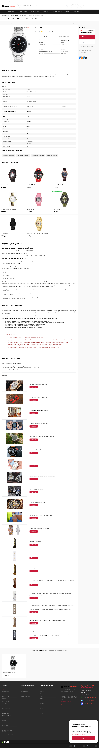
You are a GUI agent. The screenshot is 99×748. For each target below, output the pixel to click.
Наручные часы (5, 688)
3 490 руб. (39, 188)
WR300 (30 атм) (64, 51)
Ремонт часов (43, 710)
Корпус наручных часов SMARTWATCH (7, 731)
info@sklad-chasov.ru (86, 691)
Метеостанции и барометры (8, 705)
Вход (88, 1)
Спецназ (63, 39)
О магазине (4, 1)
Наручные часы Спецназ (38, 155)
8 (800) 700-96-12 (27, 5)
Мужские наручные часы (8, 155)
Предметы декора (5, 701)
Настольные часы (5, 696)
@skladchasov (91, 700)
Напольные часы (5, 691)
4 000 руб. (39, 236)
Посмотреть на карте (66, 701)
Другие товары (65, 106)
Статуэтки (4, 720)
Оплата (20, 1)
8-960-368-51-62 (92, 697)
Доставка (15, 1)
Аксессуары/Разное (6, 708)
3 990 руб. (65, 212)
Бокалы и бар (4, 703)
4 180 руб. (13, 188)
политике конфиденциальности (79, 734)
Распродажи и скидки (25, 693)
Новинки (22, 688)
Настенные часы (5, 693)
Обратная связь (7, 746)
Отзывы (46, 1)
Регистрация (93, 1)
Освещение (4, 698)
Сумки (3, 727)
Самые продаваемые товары (58, 650)
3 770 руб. (6, 675)
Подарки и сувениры (6, 718)
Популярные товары (25, 691)
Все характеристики (64, 36)
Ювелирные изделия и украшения (9, 734)
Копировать (91, 30)
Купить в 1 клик (87, 42)
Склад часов (89, 703)
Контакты (36, 1)
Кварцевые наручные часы (23, 155)
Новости (9, 1)
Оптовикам (30, 1)
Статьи (24, 1)
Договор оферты (65, 704)
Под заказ (82, 52)
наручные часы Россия (51, 155)
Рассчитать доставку (85, 50)
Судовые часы (5, 725)
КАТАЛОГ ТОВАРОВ (8, 11)
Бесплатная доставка (25, 696)
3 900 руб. (13, 212)
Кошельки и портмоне (6, 715)
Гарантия (41, 1)
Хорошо (83, 738)
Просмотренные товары (39, 650)
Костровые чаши (5, 713)
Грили (3, 710)
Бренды (41, 713)
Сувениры (4, 722)
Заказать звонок (25, 6)
